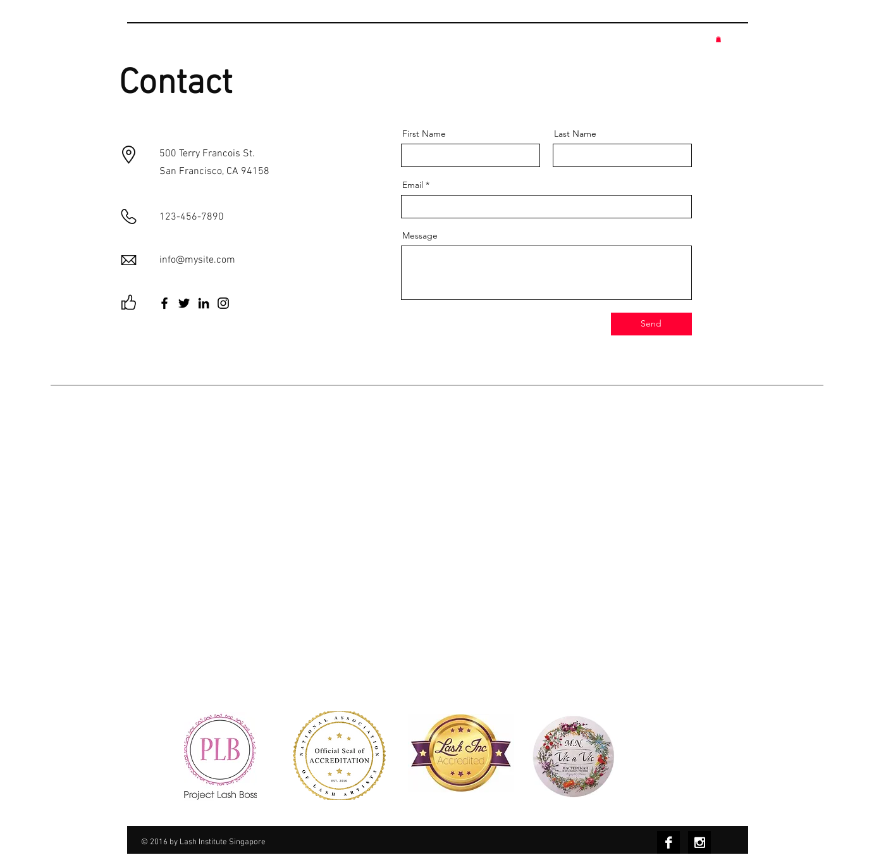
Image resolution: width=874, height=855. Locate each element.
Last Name (575, 133)
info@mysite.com (197, 260)
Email (412, 184)
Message (420, 235)
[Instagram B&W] (699, 842)
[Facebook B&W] (668, 842)
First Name (424, 133)
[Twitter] (184, 303)
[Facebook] (164, 303)
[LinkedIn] (203, 303)
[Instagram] (223, 303)
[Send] (651, 324)
